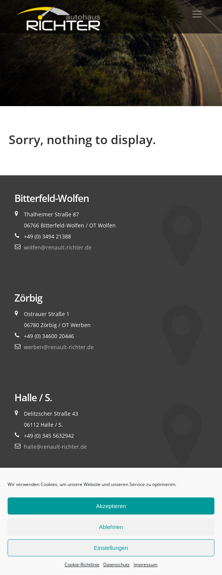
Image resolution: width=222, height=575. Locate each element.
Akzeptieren (111, 506)
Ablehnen (111, 527)
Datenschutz (116, 564)
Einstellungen (111, 548)
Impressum (145, 564)
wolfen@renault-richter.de (57, 247)
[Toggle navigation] (197, 14)
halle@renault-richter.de (55, 446)
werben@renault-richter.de (59, 347)
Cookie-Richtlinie (82, 564)
